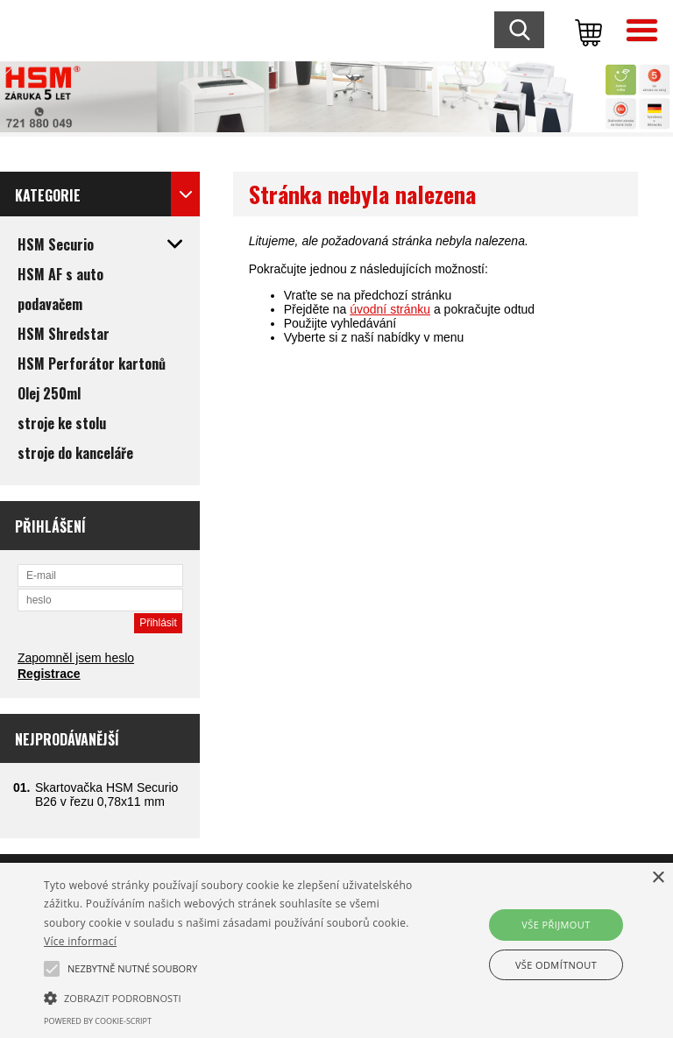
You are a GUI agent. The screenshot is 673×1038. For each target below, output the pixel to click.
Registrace (49, 674)
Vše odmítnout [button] (556, 964)
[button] (234, 997)
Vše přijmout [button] (555, 924)
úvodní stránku (390, 309)
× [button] (657, 878)
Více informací (80, 941)
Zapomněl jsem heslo (76, 658)
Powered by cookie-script (98, 1021)
